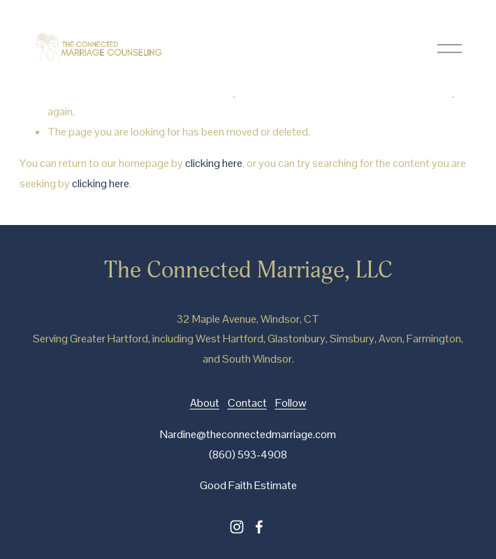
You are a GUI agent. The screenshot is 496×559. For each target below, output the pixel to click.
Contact (247, 402)
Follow (291, 402)
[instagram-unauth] (237, 527)
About (204, 402)
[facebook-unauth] (259, 527)
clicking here (213, 163)
